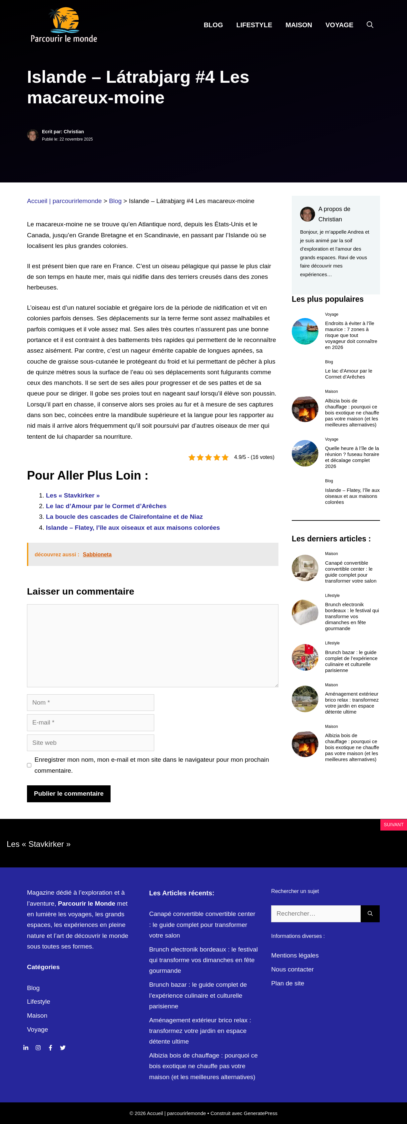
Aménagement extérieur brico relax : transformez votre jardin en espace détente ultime (352, 703)
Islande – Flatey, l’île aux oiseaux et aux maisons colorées (133, 527)
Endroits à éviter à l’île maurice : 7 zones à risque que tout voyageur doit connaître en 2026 (351, 335)
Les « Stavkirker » (73, 495)
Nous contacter (292, 969)
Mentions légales (295, 955)
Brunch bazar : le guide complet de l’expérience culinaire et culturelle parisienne (351, 661)
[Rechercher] (370, 913)
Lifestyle (254, 25)
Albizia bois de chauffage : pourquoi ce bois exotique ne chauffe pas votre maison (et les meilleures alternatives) (352, 412)
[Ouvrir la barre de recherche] (370, 25)
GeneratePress (260, 1113)
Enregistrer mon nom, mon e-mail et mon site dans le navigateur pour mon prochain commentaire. (152, 765)
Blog (213, 25)
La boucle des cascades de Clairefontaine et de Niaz (124, 516)
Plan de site (287, 983)
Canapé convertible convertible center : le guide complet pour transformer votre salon (350, 572)
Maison (298, 25)
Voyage (339, 25)
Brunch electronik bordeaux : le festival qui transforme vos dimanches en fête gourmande (352, 616)
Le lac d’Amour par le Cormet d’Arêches (106, 506)
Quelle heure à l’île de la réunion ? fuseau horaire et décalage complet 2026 (352, 457)
